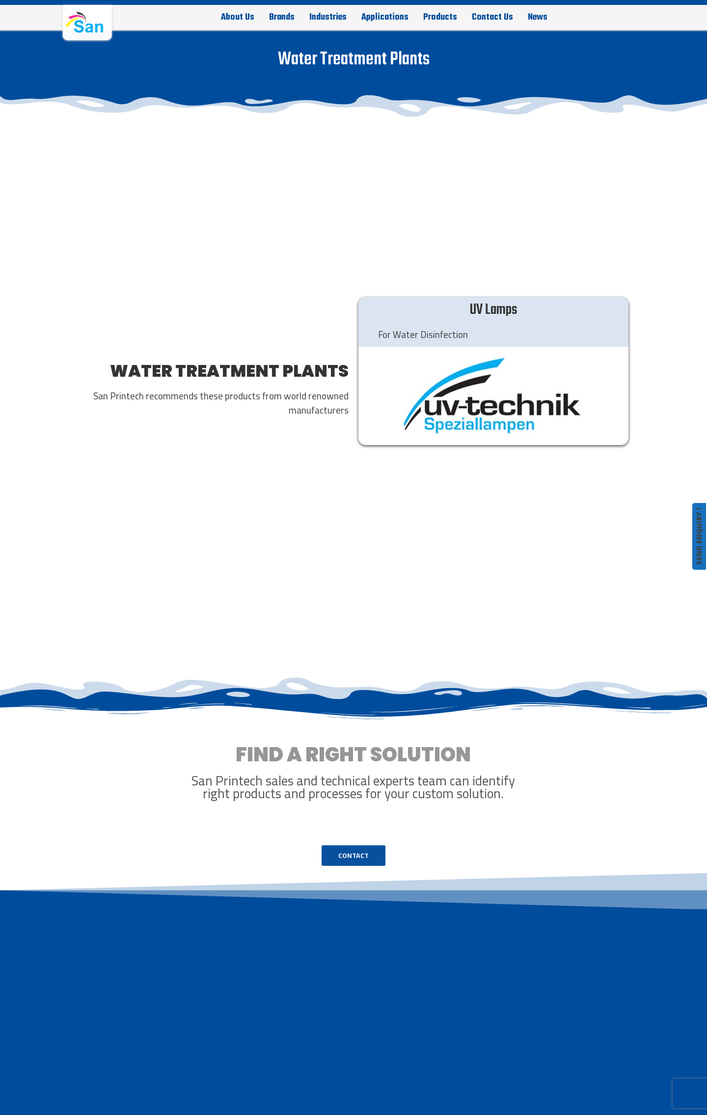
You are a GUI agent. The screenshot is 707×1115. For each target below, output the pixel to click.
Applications (384, 17)
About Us (237, 17)
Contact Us (492, 17)
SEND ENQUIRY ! (699, 536)
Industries (328, 17)
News (537, 17)
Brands (282, 17)
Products (440, 17)
